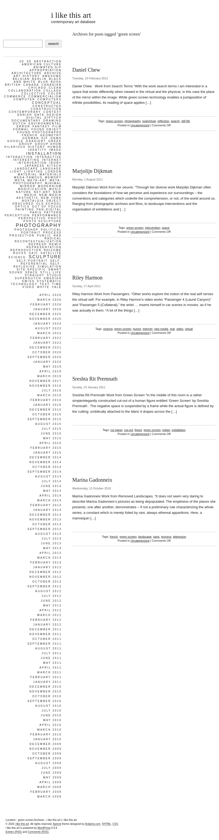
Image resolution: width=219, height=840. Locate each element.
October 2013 (47, 524)
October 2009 (47, 753)
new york (51, 197)
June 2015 (51, 433)
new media (161, 328)
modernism (50, 186)
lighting (33, 171)
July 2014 (51, 481)
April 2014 (50, 495)
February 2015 (46, 447)
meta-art (37, 180)
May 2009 (52, 777)
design (54, 114)
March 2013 (49, 557)
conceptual (47, 103)
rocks (20, 253)
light (16, 171)
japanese (35, 165)
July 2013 (51, 538)
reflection (163, 121)
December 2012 (46, 572)
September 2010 (44, 701)
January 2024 (47, 323)
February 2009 (46, 791)
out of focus (47, 206)
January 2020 (47, 361)
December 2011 (46, 629)
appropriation (46, 70)
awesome (52, 76)
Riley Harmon (87, 278)
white (43, 287)
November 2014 (46, 462)
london (53, 171)
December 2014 (46, 457)
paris (156, 536)
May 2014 (52, 490)
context (52, 111)
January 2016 (47, 404)
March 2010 (49, 729)
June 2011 (51, 658)
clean (55, 87)
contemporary (25, 111)
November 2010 (46, 691)
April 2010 (50, 724)
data (39, 114)
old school (49, 203)
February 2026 (46, 304)
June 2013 (51, 543)
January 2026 (47, 309)
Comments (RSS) (38, 831)
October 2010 (47, 696)
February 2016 (46, 400)
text (45, 284)
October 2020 (47, 352)
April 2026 (50, 295)
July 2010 (51, 710)
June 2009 (51, 772)
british (13, 84)
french (114, 536)
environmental (45, 123)
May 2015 (52, 438)
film (57, 126)
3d (29, 61)
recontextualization (38, 241)
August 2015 (48, 424)
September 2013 (44, 529)
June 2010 (51, 715)
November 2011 (46, 634)
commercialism (45, 96)
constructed (47, 106)
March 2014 (49, 500)
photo (55, 218)
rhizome (53, 250)
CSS (115, 823)
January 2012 (47, 624)
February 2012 (46, 619)
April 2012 (50, 610)
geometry (51, 135)
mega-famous (28, 177)
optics (22, 206)
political (51, 229)
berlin (39, 78)
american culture (42, 64)
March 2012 (49, 615)
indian (166, 430)
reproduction (25, 250)
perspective (32, 218)
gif (44, 138)
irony (55, 162)
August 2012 (48, 591)
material (27, 174)
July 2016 (51, 390)
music (55, 189)
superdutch (28, 278)
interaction (19, 157)
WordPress (43, 827)
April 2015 (50, 443)
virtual (189, 328)
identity (37, 149)
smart (55, 269)
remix (55, 244)
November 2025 (46, 318)
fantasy (41, 126)
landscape (144, 536)
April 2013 (50, 553)
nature (23, 192)
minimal (53, 183)
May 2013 (52, 548)
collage (53, 90)
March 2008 (49, 796)
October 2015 (47, 414)
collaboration (25, 90)
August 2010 (48, 705)
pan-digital (49, 209)
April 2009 (50, 782)
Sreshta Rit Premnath (94, 379)
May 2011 (52, 662)
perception (17, 215)
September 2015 (44, 419)
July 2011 (51, 653)
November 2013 (46, 519)
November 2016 (46, 385)
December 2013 (46, 514)
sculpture (45, 257)
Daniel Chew (86, 70)
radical (53, 238)
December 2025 (46, 314)
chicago (37, 87)
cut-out (128, 430)
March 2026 (49, 299)
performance (47, 215)
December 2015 (46, 409)
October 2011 (47, 638)
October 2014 (47, 467)
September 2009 (44, 758)
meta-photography (37, 182)
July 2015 (51, 428)
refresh (38, 244)
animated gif (47, 67)
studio (54, 275)
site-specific (31, 269)
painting (24, 209)
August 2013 (48, 533)
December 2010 (46, 686)
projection (22, 235)
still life (185, 121)
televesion (179, 536)
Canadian (51, 84)
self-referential (41, 262)
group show (48, 144)
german (31, 138)
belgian (21, 78)
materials (51, 174)
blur (43, 81)
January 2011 (47, 681)
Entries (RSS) (14, 831)
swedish (53, 278)
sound (16, 272)
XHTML (106, 823)
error (23, 126)
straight (35, 275)
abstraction (48, 61)
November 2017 (46, 381)
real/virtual (149, 121)
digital (34, 117)
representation (44, 247)
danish (24, 114)
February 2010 (46, 734)
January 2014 (47, 510)
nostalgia (33, 200)
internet (148, 328)
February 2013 (46, 562)
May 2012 (52, 605)
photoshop (26, 229)
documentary (26, 120)
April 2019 (50, 371)
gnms (56, 138)
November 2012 (46, 576)
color (55, 93)
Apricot (57, 823)
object (54, 200)
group (26, 144)
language (51, 168)
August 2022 (48, 328)
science (17, 257)
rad (58, 235)
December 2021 (46, 347)
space (166, 227)
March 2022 (49, 333)
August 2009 (48, 763)
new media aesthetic (39, 196)
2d (21, 61)
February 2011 (46, 677)
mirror (28, 186)
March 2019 (49, 376)
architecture (26, 73)
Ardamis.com (92, 823)
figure (138, 430)
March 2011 (49, 672)
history (36, 146)
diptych (53, 117)
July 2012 (51, 596)
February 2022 (46, 338)
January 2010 (47, 739)
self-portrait (32, 260)
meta (20, 180)
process (166, 536)
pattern (53, 212)
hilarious (15, 146)
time (57, 284)
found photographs (39, 132)
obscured (23, 203)
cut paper (116, 430)
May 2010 (52, 720)
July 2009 (51, 767)
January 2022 (47, 342)
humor (137, 328)
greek (55, 141)
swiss (28, 281)
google (15, 141)
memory (53, 177)
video (179, 328)
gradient (36, 141)
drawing (52, 120)
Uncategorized (139, 125)
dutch (19, 123)
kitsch (54, 165)
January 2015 (47, 452)
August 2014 (48, 476)
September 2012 (44, 586)
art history (27, 76)
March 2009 (49, 787)
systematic (49, 281)
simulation (50, 266)
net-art (42, 192)
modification (32, 189)
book (56, 81)
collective (33, 93)
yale (57, 287)
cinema (107, 328)
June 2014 (51, 486)
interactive (48, 157)
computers (49, 99)
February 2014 (46, 505)
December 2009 (46, 744)
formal (21, 129)
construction (46, 108)
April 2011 (50, 667)
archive (53, 73)
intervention (152, 227)
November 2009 (46, 748)
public (44, 235)
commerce (15, 96)
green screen (114, 121)
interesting (26, 159)
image (55, 149)
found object (46, 129)
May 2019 (52, 366)
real (172, 328)
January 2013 (47, 567)
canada (31, 84)
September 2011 (44, 643)
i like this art (71, 15)
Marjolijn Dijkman (92, 171)
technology (24, 284)
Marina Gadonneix (92, 480)
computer (24, 99)
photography (133, 121)
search (175, 121)
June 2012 (51, 600)
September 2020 (44, 357)
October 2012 (47, 581)
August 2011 (48, 648)
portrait (31, 232)
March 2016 (49, 395)
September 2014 (44, 471)
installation (179, 430)
